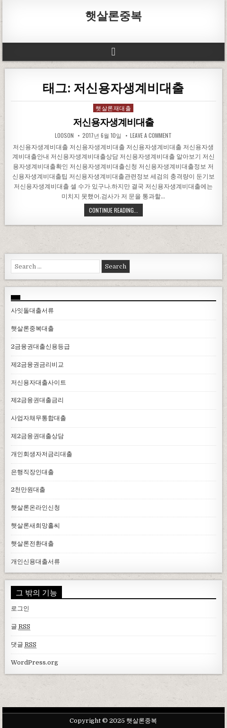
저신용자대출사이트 (38, 382)
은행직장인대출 (32, 472)
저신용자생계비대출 (113, 122)
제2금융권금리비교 (37, 364)
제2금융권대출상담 (37, 436)
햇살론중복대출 (32, 328)
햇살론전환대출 (32, 543)
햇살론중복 (113, 15)
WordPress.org (34, 662)
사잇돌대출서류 (32, 310)
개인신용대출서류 (35, 561)
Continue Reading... (113, 210)
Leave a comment (151, 135)
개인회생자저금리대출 (41, 454)
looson (64, 135)
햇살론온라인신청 (35, 507)
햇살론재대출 (113, 108)
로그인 (20, 608)
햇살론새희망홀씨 (35, 525)
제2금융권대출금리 (37, 400)
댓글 (23, 644)
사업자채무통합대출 (38, 418)
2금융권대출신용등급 (40, 346)
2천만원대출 (28, 489)
